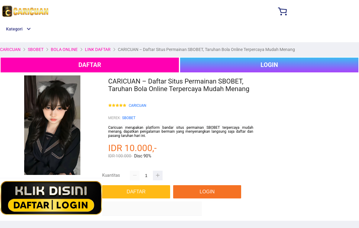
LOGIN (269, 64)
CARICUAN (137, 106)
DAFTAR (89, 64)
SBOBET (128, 118)
